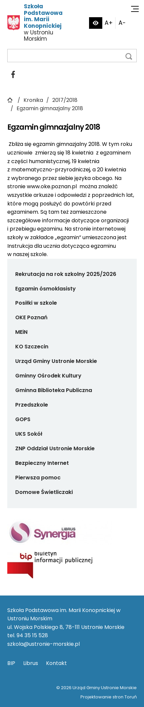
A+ (109, 23)
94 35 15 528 (32, 635)
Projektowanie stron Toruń (108, 697)
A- (122, 23)
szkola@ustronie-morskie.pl (43, 644)
